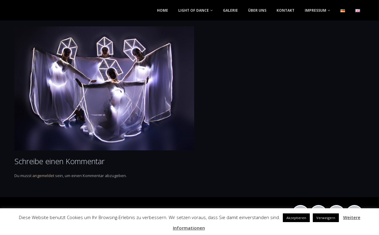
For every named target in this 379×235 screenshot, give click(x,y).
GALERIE (230, 10)
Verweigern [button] (325, 217)
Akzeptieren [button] (296, 217)
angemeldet (43, 175)
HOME (162, 10)
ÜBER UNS (257, 10)
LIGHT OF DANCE (193, 10)
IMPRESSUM (315, 10)
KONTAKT (286, 10)
